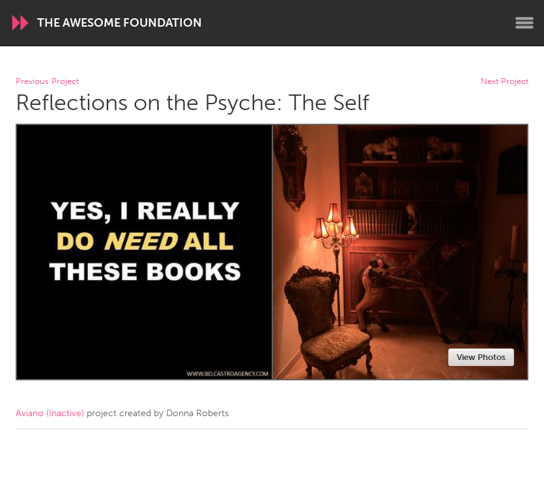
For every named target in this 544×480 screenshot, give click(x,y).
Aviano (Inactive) (50, 413)
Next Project (504, 82)
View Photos (481, 357)
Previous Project (47, 82)
